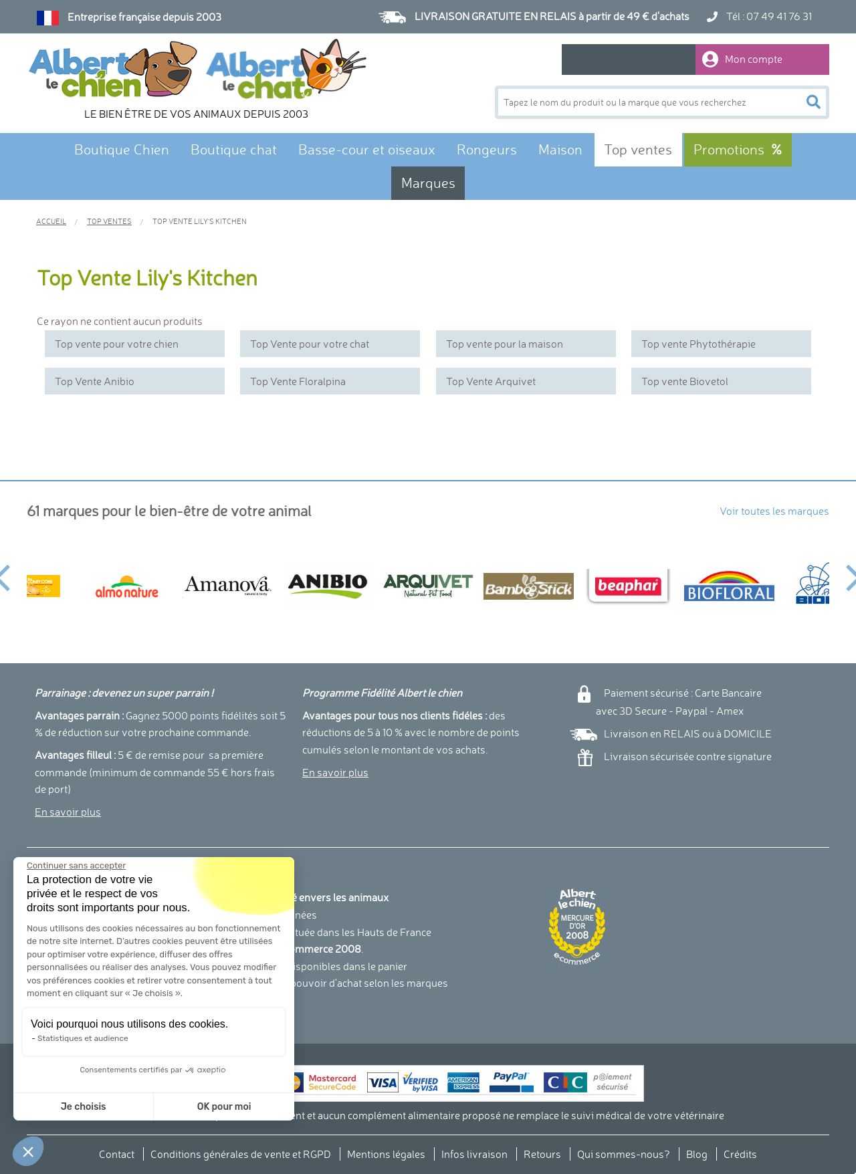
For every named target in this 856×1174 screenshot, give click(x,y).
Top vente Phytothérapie (698, 343)
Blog (697, 1154)
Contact (116, 1154)
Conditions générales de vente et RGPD (240, 1154)
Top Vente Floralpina (298, 381)
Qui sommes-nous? (623, 1154)
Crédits (740, 1154)
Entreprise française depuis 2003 (144, 16)
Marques (428, 182)
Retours (542, 1154)
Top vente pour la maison (504, 343)
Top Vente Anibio (94, 381)
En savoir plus (68, 811)
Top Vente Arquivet (491, 381)
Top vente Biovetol (684, 381)
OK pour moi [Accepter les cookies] (176, 1106)
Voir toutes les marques (774, 510)
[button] (28, 1151)
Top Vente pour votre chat (309, 343)
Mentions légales (386, 1154)
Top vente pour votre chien (117, 343)
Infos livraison (474, 1154)
